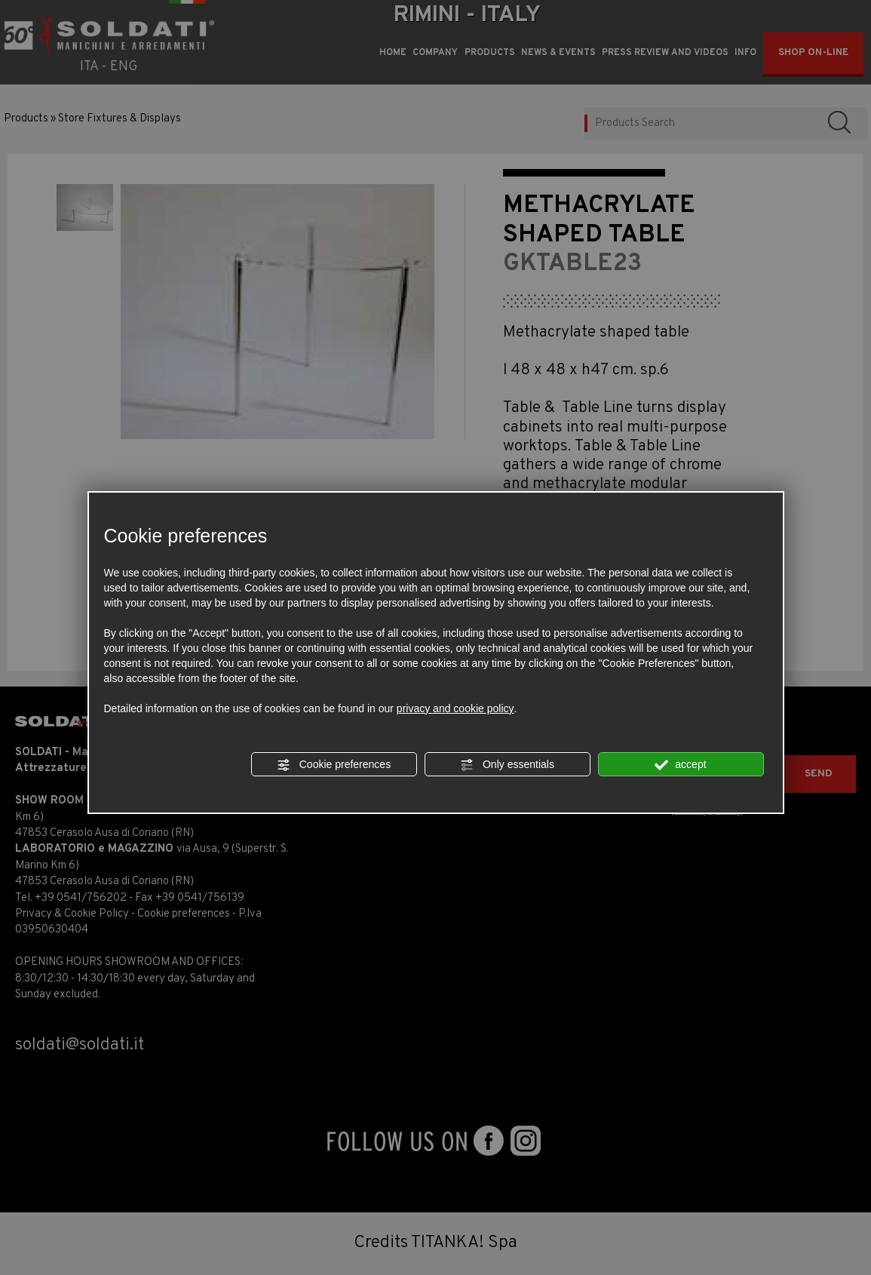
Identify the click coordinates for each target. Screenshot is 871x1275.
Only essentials (507, 765)
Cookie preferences (334, 765)
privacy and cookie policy (455, 708)
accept (680, 765)
